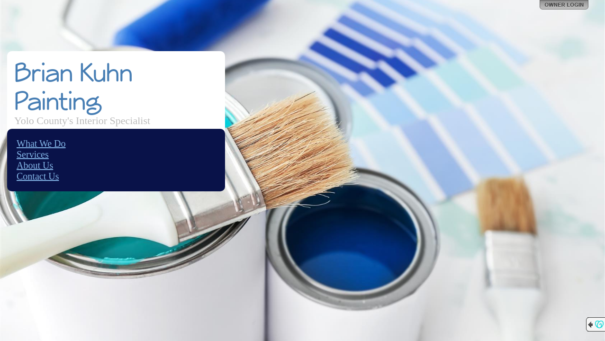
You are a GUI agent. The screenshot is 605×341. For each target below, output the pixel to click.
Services (33, 154)
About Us (35, 165)
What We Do (41, 143)
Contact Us (38, 176)
